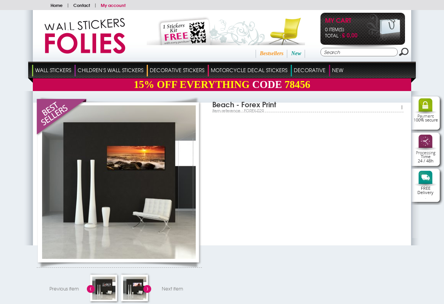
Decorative (309, 70)
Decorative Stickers (177, 70)
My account (113, 5)
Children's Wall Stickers (110, 70)
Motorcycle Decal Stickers (249, 70)
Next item (172, 288)
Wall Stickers (53, 70)
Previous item (64, 288)
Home (57, 5)
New (296, 53)
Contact (81, 5)
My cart (338, 21)
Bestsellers (271, 53)
